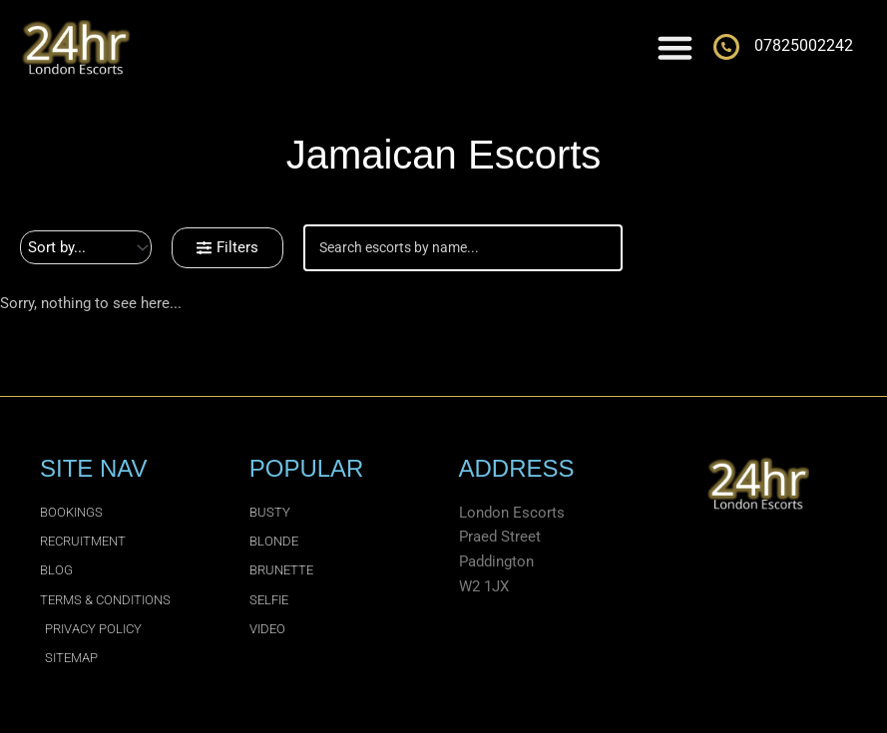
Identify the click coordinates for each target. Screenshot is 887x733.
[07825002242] (726, 47)
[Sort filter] (86, 247)
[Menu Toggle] (675, 47)
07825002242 (803, 45)
